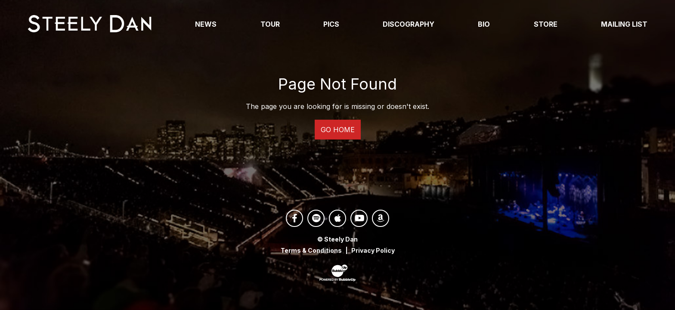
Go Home (338, 129)
